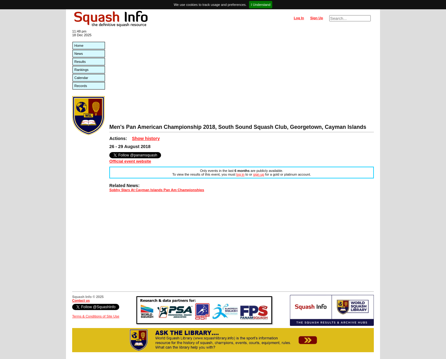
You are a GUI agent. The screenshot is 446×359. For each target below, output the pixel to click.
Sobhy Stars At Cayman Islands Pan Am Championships (156, 190)
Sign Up (316, 18)
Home (78, 45)
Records (80, 86)
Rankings (81, 70)
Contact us (81, 300)
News (78, 53)
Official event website (130, 161)
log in (240, 174)
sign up (258, 174)
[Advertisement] (241, 77)
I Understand (260, 5)
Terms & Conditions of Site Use (95, 316)
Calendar (81, 78)
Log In (299, 18)
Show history (146, 138)
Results (80, 61)
